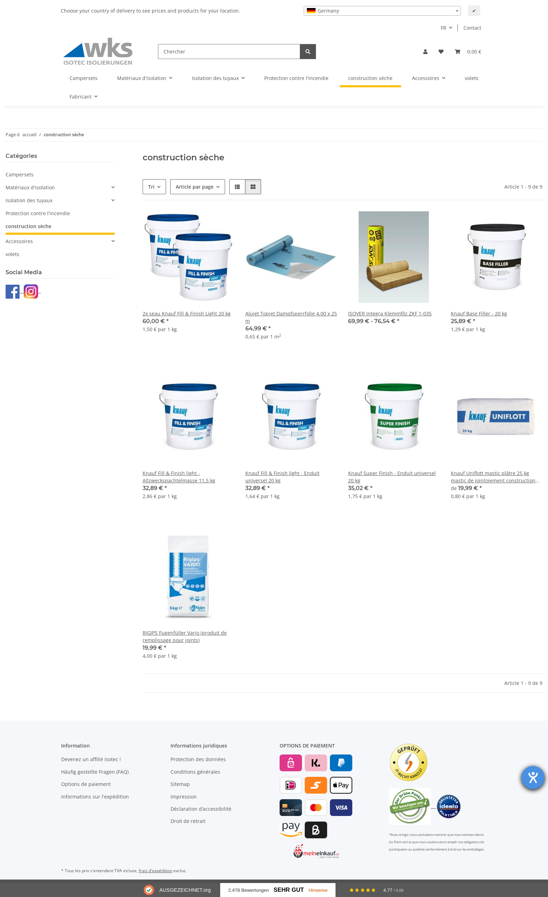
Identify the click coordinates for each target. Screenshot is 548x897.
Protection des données (198, 759)
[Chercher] (229, 51)
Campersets (20, 174)
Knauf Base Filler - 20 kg (479, 313)
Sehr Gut (289, 890)
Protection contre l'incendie (38, 213)
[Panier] (468, 51)
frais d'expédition (155, 871)
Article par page (195, 186)
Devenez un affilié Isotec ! (91, 759)
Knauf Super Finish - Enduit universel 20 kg (392, 477)
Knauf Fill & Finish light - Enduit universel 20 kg (282, 477)
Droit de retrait (188, 821)
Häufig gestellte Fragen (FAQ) (95, 771)
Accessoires (19, 241)
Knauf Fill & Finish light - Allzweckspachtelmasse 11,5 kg (179, 477)
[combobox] (382, 11)
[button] (425, 51)
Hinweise (318, 890)
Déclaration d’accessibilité (201, 808)
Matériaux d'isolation (30, 187)
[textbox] (382, 10)
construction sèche (28, 226)
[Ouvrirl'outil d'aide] (533, 777)
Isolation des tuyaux (29, 200)
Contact (472, 27)
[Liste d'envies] (441, 51)
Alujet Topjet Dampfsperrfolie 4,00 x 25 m (291, 317)
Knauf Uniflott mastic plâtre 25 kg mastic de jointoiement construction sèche (493, 477)
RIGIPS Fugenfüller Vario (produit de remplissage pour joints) (185, 636)
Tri (151, 186)
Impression (184, 796)
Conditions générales (195, 771)
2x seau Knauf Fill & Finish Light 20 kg (187, 313)
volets (12, 254)
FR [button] (443, 27)
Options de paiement (86, 784)
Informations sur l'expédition (95, 796)
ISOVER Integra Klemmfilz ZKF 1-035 (390, 313)
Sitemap (180, 784)
